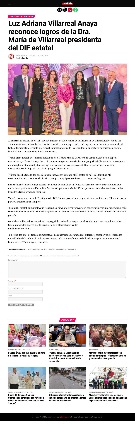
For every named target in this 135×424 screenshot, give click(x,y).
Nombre (12, 284)
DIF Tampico (50, 249)
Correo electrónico (16, 291)
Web (10, 299)
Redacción (23, 58)
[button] (10, 3)
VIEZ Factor (64, 420)
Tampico (72, 249)
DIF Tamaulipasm (36, 249)
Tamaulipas (62, 249)
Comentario (13, 260)
